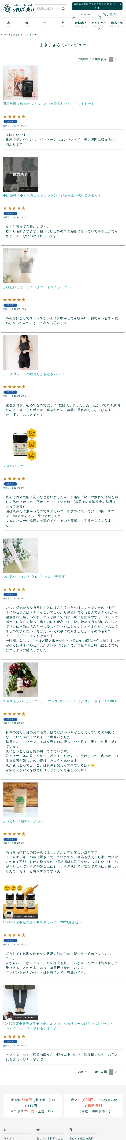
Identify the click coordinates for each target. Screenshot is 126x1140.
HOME (4, 34)
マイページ (81, 17)
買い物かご (107, 17)
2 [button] (116, 59)
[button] (121, 59)
